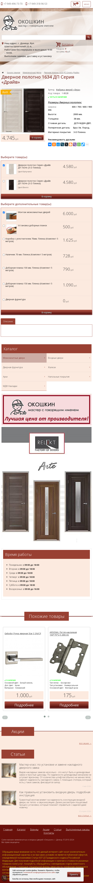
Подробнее (24, 705)
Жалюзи (69, 367)
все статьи (83, 815)
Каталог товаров (13, 72)
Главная (7, 829)
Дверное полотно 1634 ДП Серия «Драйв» (61, 72)
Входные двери (69, 357)
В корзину (37, 137)
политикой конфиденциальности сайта (39, 872)
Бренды (34, 829)
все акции (84, 743)
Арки (24, 376)
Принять (74, 874)
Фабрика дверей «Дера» (68, 89)
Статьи (57, 829)
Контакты (49, 833)
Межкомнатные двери (32, 72)
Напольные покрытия (69, 376)
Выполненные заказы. (78, 829)
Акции (46, 829)
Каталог (21, 829)
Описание (8, 321)
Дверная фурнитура (24, 367)
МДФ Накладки (24, 386)
